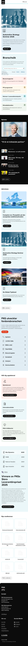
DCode (14, 641)
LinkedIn (16, 622)
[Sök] (23, 68)
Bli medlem (4, 331)
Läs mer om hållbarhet (9, 438)
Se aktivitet (7, 226)
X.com (16, 626)
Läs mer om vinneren (8, 506)
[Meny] (25, 2)
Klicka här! (7, 49)
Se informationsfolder (9, 416)
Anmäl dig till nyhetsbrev (10, 395)
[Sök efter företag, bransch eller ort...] (14, 68)
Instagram (17, 624)
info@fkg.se (4, 614)
